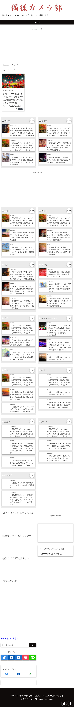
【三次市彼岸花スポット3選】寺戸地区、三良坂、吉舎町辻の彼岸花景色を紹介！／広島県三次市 (22, 409)
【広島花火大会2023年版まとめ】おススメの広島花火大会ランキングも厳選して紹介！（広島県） (22, 342)
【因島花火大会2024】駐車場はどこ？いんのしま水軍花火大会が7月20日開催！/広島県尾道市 (59, 160)
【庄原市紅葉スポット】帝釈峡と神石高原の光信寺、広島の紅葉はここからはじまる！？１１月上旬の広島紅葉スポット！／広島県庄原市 (21, 448)
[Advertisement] (37, 44)
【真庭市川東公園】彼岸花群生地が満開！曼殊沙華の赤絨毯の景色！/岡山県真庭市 (58, 274)
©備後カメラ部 (27, 699)
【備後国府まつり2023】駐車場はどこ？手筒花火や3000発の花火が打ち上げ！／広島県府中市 (59, 446)
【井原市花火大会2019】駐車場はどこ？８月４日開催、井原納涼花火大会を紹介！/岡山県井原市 (59, 405)
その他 (21, 109)
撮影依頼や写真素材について (13, 638)
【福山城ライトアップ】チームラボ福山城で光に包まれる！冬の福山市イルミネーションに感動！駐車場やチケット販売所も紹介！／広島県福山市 (58, 330)
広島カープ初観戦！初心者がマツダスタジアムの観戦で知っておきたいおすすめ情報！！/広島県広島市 (13, 100)
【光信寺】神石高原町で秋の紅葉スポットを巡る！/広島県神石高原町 (22, 485)
